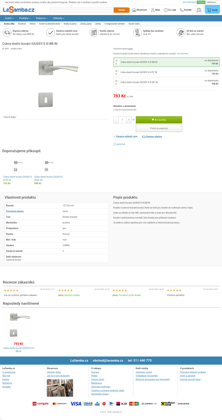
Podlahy (25, 18)
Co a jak (170, 10)
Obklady (58, 18)
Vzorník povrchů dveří (190, 379)
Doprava (95, 372)
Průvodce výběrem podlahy (193, 372)
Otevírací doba (54, 372)
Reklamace (96, 383)
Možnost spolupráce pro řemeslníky (153, 379)
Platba (94, 375)
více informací (182, 54)
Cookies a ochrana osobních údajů (107, 390)
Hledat (122, 10)
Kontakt (186, 10)
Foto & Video (10, 117)
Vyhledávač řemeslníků (147, 375)
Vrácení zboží (97, 379)
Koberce (42, 18)
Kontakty (6, 387)
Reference (7, 383)
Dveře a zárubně (187, 375)
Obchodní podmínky (100, 387)
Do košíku (159, 120)
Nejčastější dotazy (100, 394)
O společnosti (8, 372)
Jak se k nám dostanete (58, 375)
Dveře (9, 18)
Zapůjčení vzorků (144, 372)
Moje (155, 10)
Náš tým (6, 375)
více (189, 2)
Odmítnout (211, 2)
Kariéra (5, 379)
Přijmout (201, 2)
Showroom (139, 10)
